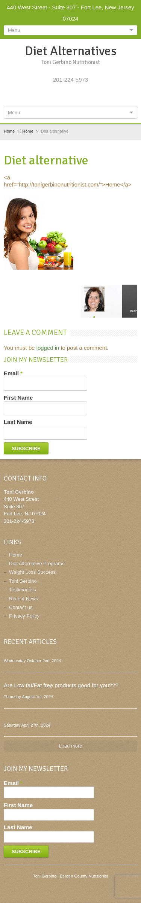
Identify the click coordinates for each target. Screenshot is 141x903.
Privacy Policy (24, 616)
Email (13, 373)
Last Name (18, 422)
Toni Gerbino (23, 581)
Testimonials (22, 590)
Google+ (71, 95)
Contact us (20, 607)
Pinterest (83, 95)
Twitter (59, 95)
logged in (47, 348)
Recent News (23, 599)
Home (15, 555)
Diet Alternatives (71, 51)
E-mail (95, 95)
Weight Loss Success (32, 572)
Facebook (47, 95)
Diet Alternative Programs (36, 563)
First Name (18, 397)
